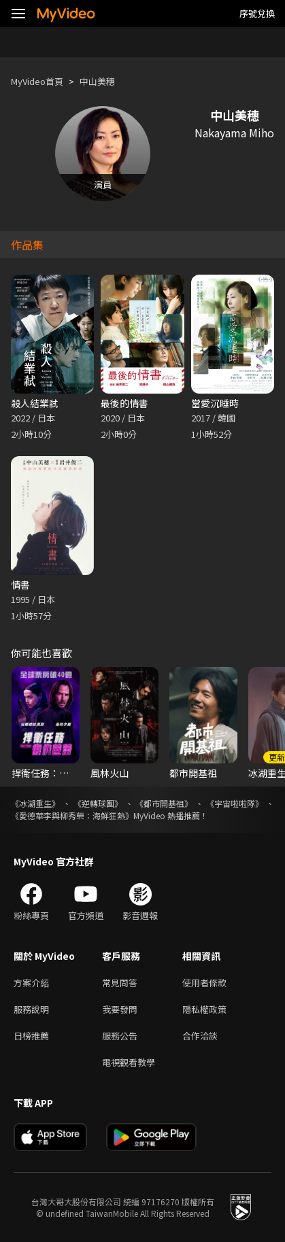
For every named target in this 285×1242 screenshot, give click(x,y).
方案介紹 (31, 982)
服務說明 (31, 1009)
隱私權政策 (204, 1009)
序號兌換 (257, 13)
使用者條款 (204, 982)
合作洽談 (200, 1035)
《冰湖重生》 (35, 803)
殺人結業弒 (34, 403)
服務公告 (119, 1035)
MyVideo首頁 (37, 81)
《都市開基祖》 (163, 803)
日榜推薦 (31, 1035)
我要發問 (119, 1009)
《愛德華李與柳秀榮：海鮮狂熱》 (72, 815)
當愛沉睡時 (215, 403)
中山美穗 (97, 81)
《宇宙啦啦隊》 (234, 803)
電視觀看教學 (128, 1062)
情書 (20, 584)
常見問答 (119, 982)
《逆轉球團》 (97, 803)
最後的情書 (124, 403)
